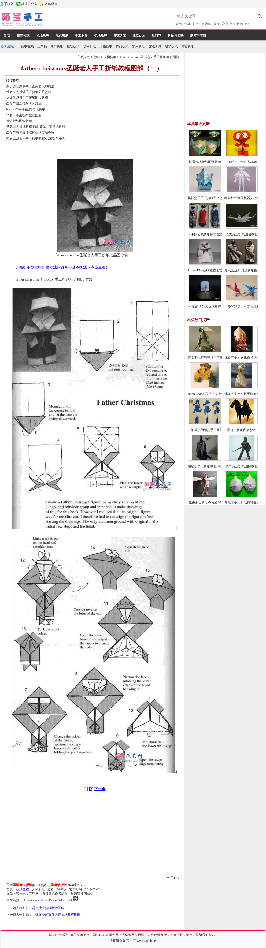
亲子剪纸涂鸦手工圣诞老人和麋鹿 (30, 86)
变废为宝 (119, 36)
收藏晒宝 (51, 4)
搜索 (260, 16)
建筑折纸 (171, 46)
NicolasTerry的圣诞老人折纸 (25, 109)
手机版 (9, 4)
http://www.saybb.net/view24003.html (47, 900)
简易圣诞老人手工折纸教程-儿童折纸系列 (35, 138)
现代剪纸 (62, 36)
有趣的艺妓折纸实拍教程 (205, 234)
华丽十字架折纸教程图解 (24, 115)
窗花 (187, 24)
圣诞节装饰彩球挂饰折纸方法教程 (30, 132)
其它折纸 (187, 46)
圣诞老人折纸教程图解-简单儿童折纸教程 (35, 127)
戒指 (216, 24)
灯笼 (196, 24)
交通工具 (155, 46)
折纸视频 (27, 46)
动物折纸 (89, 46)
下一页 (99, 789)
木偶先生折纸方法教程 (242, 162)
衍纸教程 (100, 36)
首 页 (6, 36)
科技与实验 (176, 36)
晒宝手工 (129, 941)
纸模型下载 (198, 36)
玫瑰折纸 (243, 24)
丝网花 (156, 36)
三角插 (42, 46)
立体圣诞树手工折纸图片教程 (27, 98)
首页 (80, 57)
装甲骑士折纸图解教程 (242, 466)
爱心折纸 (228, 24)
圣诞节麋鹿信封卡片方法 (24, 103)
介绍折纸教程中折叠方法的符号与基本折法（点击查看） (62, 267)
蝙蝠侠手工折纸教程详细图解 (209, 466)
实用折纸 (138, 46)
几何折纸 (56, 46)
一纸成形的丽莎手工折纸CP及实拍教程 (215, 430)
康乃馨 (206, 24)
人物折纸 (105, 46)
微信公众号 (29, 4)
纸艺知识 (23, 36)
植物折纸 (73, 46)
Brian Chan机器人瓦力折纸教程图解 (213, 394)
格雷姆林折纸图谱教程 (205, 162)
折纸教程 (42, 36)
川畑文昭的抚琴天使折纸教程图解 (56, 914)
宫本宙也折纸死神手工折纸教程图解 (213, 358)
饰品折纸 (122, 46)
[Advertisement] (109, 20)
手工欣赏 (81, 36)
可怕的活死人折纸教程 (205, 306)
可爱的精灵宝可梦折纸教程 (243, 306)
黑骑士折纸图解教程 (241, 430)
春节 (179, 24)
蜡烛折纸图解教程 (19, 121)
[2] (91, 789)
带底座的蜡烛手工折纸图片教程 (28, 92)
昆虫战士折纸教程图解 (48, 908)
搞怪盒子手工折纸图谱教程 (207, 198)
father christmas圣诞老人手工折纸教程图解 (149, 57)
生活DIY (139, 36)
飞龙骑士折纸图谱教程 (242, 234)
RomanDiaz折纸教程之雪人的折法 (211, 270)
